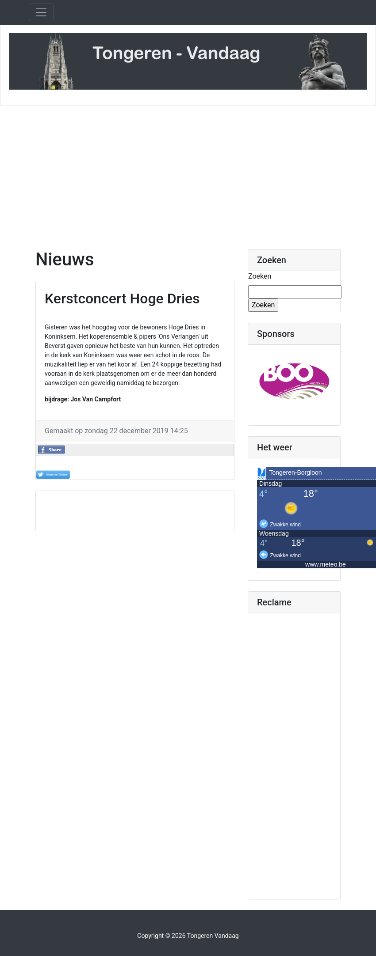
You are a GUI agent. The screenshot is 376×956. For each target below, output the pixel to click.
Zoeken (259, 276)
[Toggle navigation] (41, 12)
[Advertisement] (188, 172)
